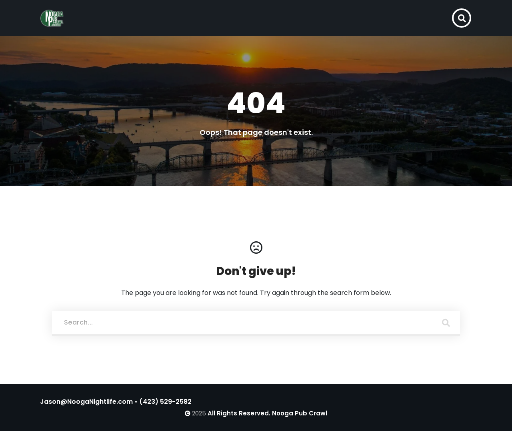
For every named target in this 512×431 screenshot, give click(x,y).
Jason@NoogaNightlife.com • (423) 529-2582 (116, 401)
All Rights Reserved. (239, 413)
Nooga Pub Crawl (299, 413)
